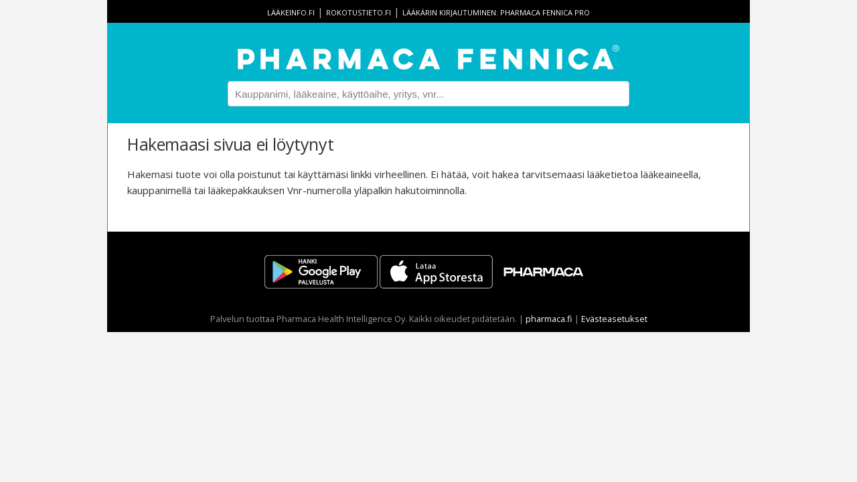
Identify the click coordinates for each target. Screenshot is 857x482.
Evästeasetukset (614, 319)
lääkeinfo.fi (291, 12)
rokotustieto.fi (358, 12)
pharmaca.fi (549, 319)
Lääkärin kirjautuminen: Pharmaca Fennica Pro (496, 12)
